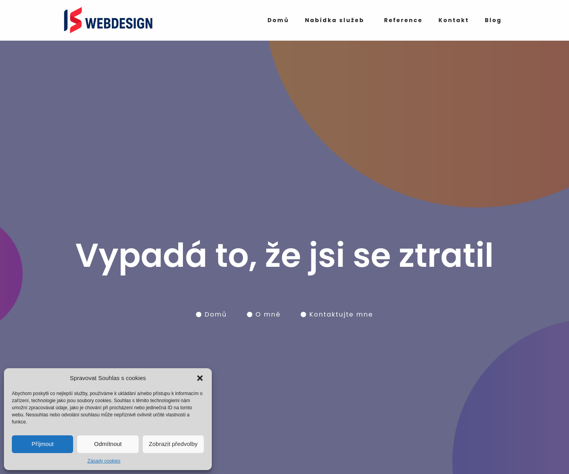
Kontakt (454, 20)
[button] (200, 378)
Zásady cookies (103, 461)
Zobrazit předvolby (173, 443)
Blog (493, 20)
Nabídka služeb (334, 20)
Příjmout (43, 443)
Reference (403, 20)
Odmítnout (108, 443)
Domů (278, 20)
